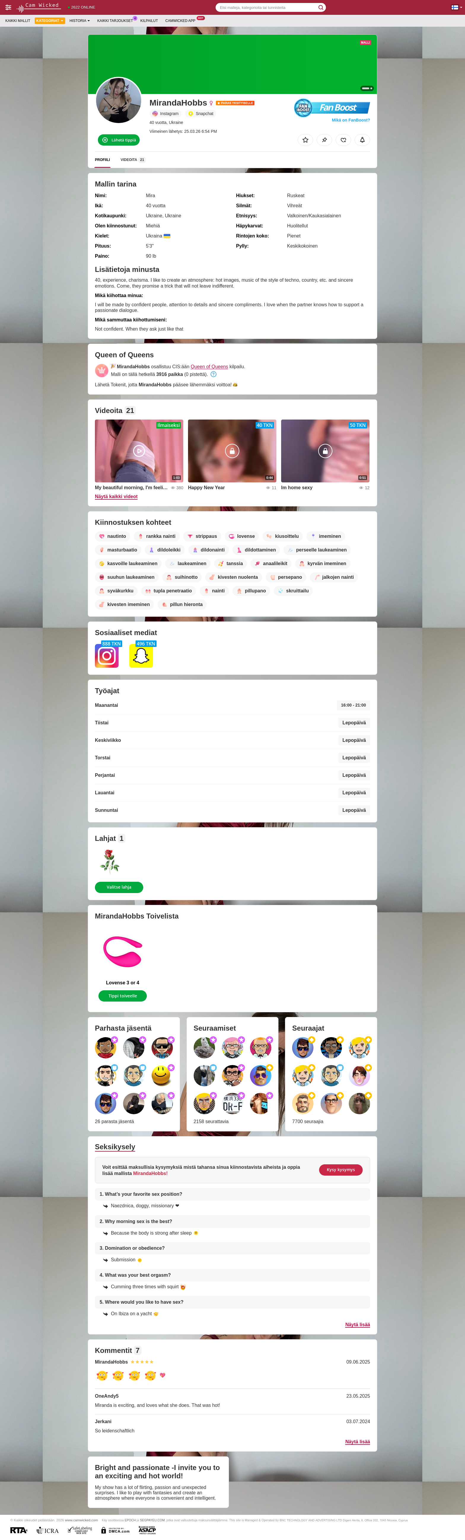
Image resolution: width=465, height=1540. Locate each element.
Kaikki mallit (17, 21)
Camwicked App (181, 20)
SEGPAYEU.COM (152, 1520)
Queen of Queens (209, 366)
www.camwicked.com (81, 1520)
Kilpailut (149, 21)
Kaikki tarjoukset (116, 20)
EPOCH (130, 1520)
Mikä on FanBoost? (351, 120)
